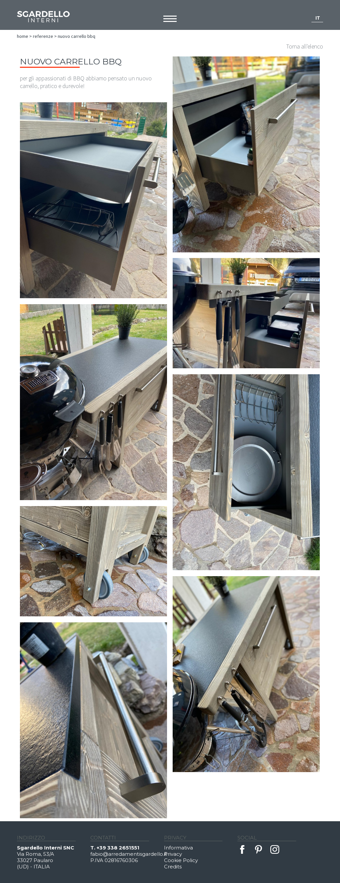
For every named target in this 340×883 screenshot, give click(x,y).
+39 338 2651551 (118, 847)
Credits (173, 866)
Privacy (173, 854)
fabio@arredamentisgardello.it (127, 854)
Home (22, 36)
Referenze (43, 36)
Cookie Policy (181, 860)
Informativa (178, 847)
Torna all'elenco (304, 46)
